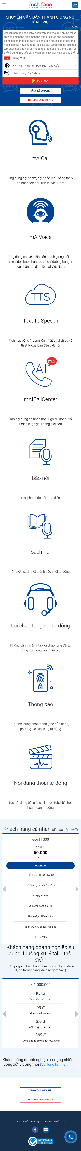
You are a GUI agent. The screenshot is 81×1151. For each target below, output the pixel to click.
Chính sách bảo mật (54, 1121)
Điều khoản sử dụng (28, 1121)
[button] (4, 888)
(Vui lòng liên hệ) (53, 1064)
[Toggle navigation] (4, 5)
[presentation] (4, 1013)
